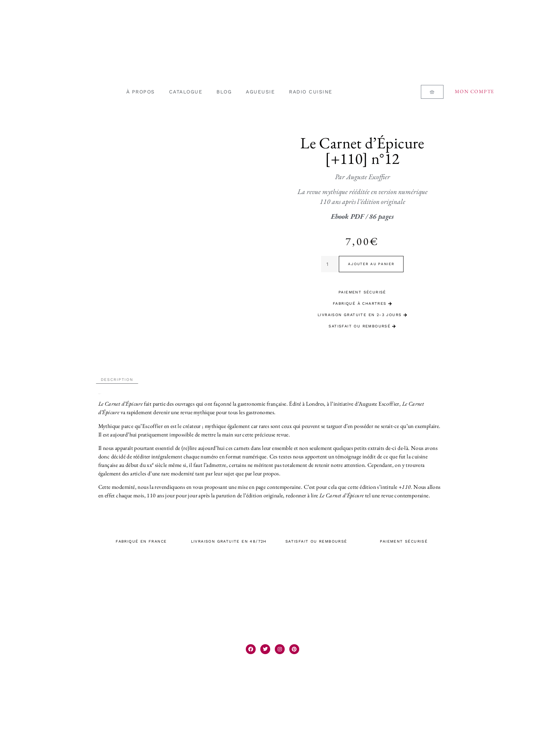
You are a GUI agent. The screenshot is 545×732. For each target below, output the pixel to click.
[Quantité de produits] (330, 264)
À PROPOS (140, 92)
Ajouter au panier (371, 264)
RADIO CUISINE (310, 92)
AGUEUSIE (260, 92)
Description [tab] (117, 377)
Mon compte (474, 91)
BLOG (224, 92)
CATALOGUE (186, 92)
